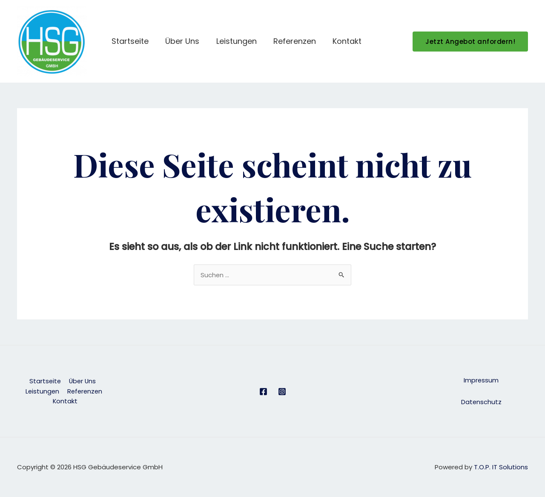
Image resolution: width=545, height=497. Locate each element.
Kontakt (347, 41)
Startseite (136, 41)
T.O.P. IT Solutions (501, 467)
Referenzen (296, 41)
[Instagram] (282, 392)
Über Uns (187, 41)
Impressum (481, 380)
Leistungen (240, 41)
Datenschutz (481, 401)
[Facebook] (263, 392)
